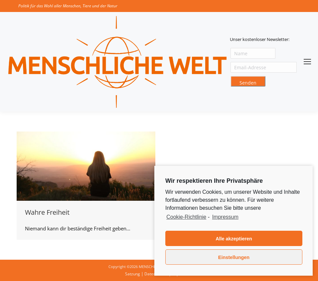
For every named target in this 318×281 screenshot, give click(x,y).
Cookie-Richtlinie (186, 217)
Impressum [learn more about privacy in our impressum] (225, 217)
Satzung (132, 274)
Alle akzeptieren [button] (234, 238)
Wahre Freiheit (47, 212)
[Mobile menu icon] (307, 62)
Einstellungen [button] (233, 257)
